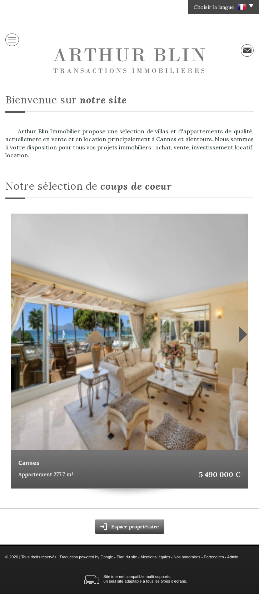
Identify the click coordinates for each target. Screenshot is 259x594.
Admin (232, 557)
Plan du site (126, 557)
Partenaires (214, 557)
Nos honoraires (187, 557)
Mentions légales (155, 557)
